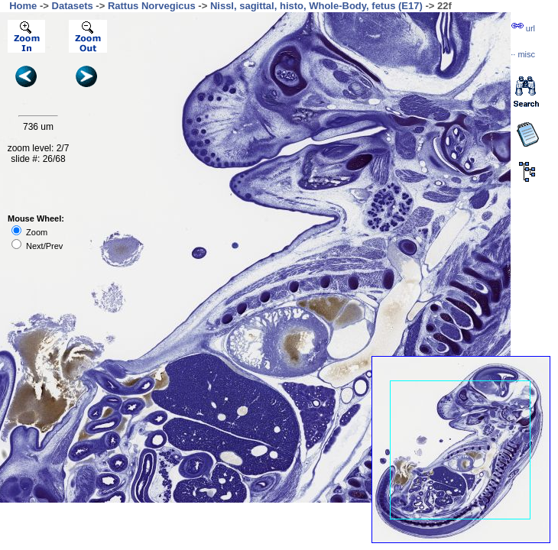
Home (23, 5)
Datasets (72, 5)
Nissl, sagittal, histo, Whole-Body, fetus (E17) (316, 5)
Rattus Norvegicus (152, 5)
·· (523, 54)
